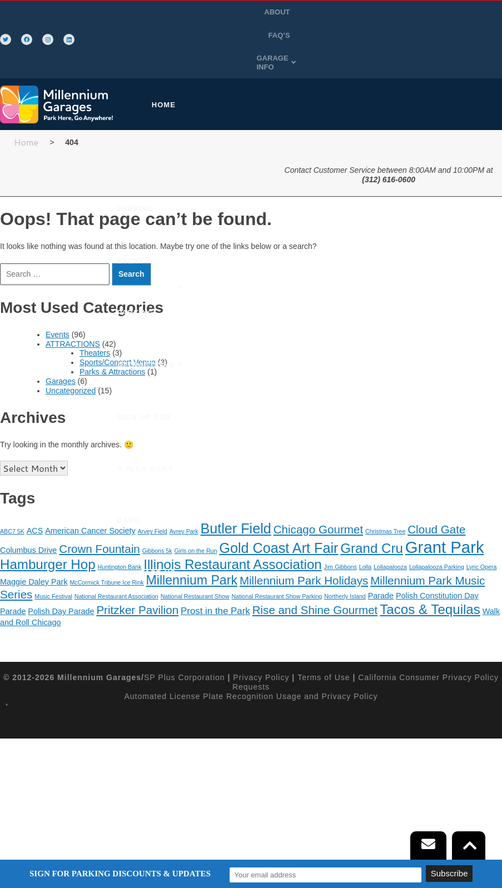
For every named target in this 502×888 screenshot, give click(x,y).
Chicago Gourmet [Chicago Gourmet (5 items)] (319, 497)
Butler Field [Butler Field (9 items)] (235, 497)
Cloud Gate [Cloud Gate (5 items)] (436, 497)
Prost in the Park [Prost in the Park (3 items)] (215, 579)
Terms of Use (323, 645)
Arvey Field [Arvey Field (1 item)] (152, 499)
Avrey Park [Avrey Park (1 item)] (184, 499)
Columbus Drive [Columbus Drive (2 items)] (28, 517)
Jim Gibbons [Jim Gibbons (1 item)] (340, 535)
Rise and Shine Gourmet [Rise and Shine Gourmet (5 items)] (315, 578)
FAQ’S (339, 12)
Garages (61, 349)
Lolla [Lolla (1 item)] (365, 535)
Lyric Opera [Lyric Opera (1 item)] (481, 535)
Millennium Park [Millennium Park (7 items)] (191, 548)
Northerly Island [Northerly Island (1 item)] (345, 564)
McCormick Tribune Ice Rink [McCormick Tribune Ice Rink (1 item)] (106, 550)
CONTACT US (240, 230)
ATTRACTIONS (73, 312)
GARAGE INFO (326, 35)
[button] (326, 35)
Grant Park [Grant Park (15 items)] (444, 515)
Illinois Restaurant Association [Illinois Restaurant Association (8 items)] (232, 532)
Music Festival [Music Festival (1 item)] (53, 564)
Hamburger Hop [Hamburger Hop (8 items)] (48, 532)
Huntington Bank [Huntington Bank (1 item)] (120, 535)
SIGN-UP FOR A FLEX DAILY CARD (196, 177)
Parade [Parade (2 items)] (381, 564)
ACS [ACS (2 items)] (35, 499)
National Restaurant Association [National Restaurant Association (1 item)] (116, 564)
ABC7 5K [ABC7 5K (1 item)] (12, 499)
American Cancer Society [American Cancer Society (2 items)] (90, 499)
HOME (155, 73)
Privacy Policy (261, 645)
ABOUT (304, 12)
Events (57, 302)
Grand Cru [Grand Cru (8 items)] (371, 515)
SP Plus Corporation (184, 645)
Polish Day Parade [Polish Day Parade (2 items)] (61, 579)
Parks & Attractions (112, 340)
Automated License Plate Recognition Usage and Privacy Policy (250, 664)
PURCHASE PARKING (226, 73)
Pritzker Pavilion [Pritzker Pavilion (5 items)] (137, 578)
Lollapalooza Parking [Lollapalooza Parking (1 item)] (436, 535)
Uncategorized (71, 358)
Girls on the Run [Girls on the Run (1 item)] (195, 518)
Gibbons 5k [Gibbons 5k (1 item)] (157, 518)
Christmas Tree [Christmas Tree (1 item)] (385, 499)
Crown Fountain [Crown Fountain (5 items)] (99, 516)
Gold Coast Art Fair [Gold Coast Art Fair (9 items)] (278, 515)
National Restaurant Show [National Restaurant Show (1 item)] (195, 564)
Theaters (94, 321)
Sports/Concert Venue (117, 330)
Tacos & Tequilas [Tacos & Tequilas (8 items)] (430, 577)
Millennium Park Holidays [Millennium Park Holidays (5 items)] (304, 548)
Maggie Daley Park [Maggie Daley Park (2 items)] (34, 550)
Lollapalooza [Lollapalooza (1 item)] (390, 535)
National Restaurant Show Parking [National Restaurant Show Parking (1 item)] (276, 564)
